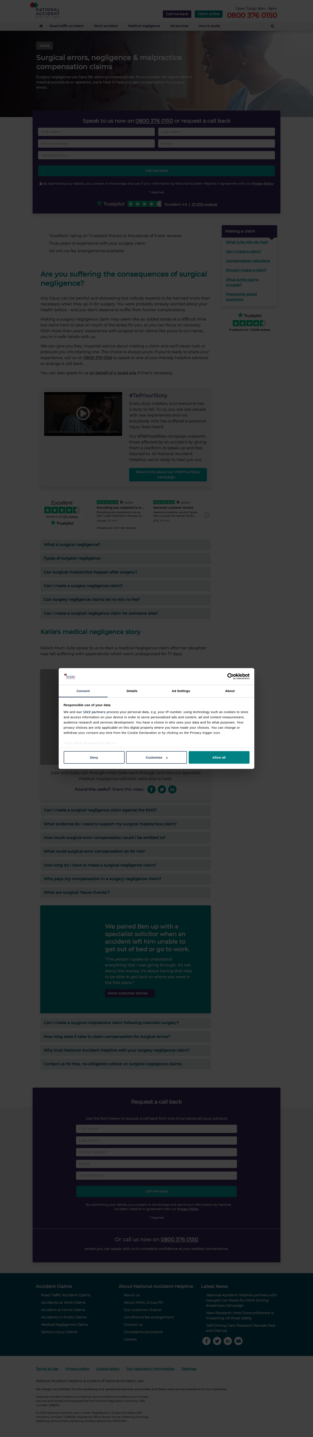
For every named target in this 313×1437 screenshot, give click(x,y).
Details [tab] (132, 690)
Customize (157, 757)
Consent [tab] (83, 690)
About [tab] (230, 690)
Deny (94, 757)
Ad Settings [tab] (181, 690)
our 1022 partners (91, 712)
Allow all (219, 757)
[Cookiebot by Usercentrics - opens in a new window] (230, 676)
